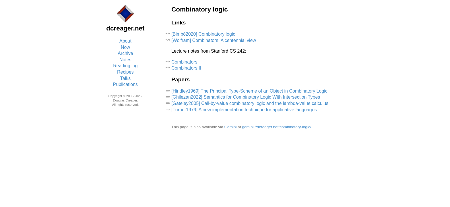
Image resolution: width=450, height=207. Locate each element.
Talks (125, 78)
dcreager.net (125, 28)
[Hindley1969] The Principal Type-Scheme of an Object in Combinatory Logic (249, 91)
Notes (125, 59)
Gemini (230, 127)
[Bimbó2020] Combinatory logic (203, 34)
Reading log (125, 65)
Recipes (125, 72)
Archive (125, 53)
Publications (125, 84)
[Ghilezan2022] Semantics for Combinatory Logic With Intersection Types (245, 97)
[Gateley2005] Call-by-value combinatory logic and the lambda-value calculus (249, 103)
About (125, 41)
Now (125, 47)
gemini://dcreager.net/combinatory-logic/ (276, 127)
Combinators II (186, 68)
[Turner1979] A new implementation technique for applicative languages (244, 109)
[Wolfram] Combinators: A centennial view (213, 40)
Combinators (184, 62)
